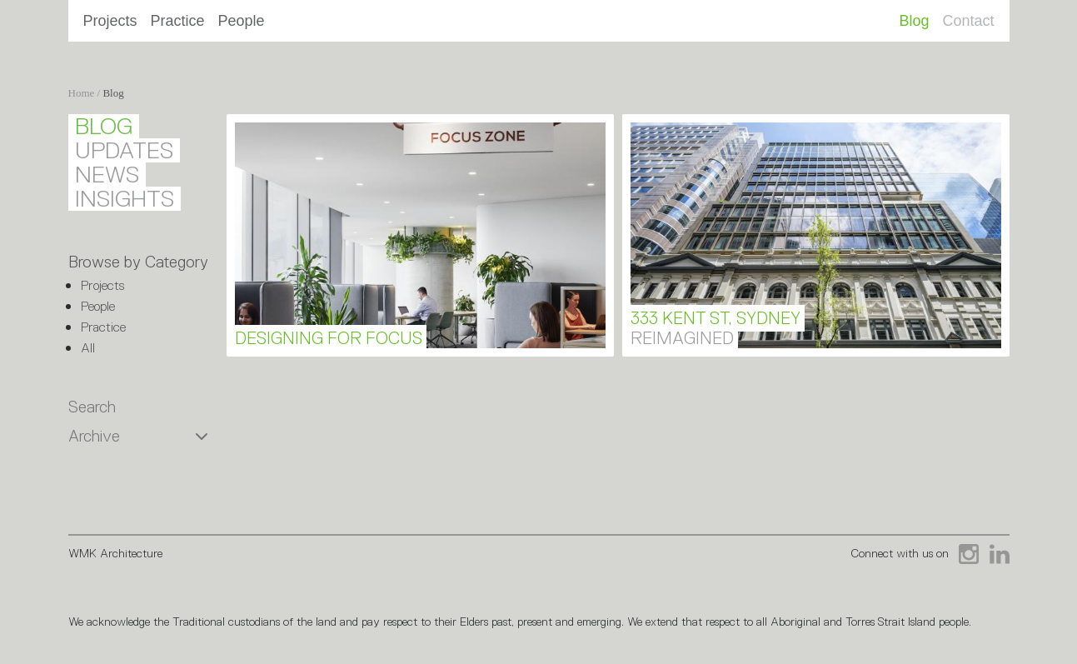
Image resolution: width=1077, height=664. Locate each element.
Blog (914, 20)
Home (81, 93)
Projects (110, 20)
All (88, 348)
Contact (968, 20)
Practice (178, 20)
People (241, 20)
